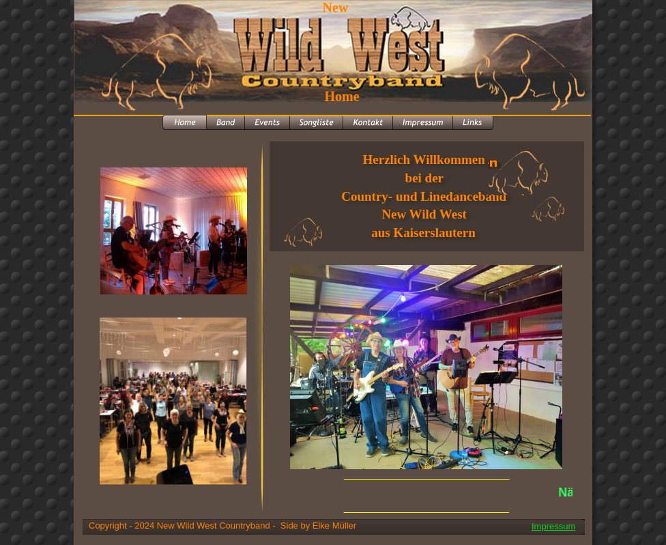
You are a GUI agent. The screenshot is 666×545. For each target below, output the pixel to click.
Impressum (553, 526)
